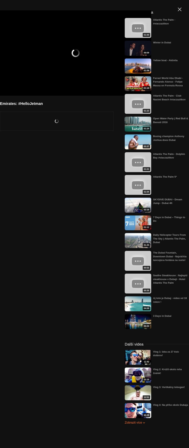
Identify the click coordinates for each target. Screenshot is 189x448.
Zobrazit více (133, 422)
